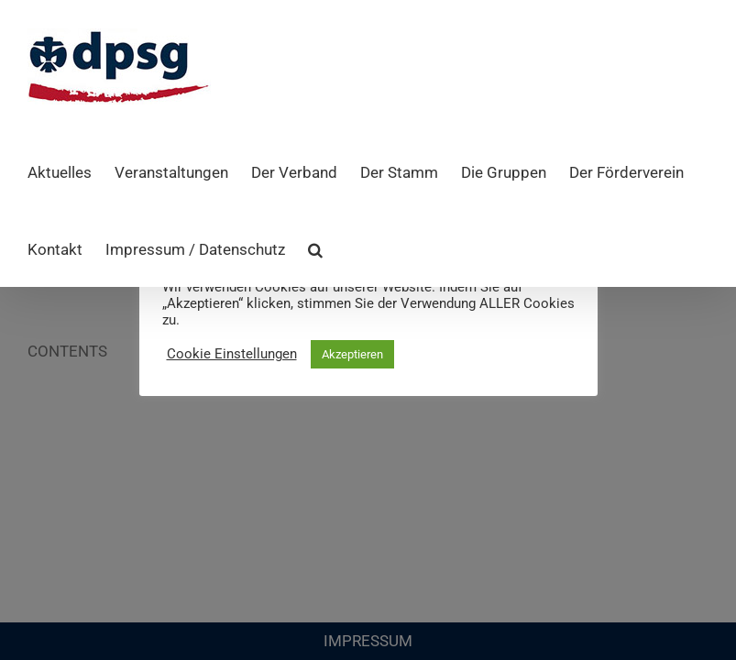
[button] (315, 248)
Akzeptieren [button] (352, 354)
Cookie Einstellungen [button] (232, 354)
